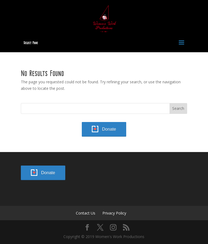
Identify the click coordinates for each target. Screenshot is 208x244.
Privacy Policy (114, 213)
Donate (109, 129)
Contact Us (85, 213)
